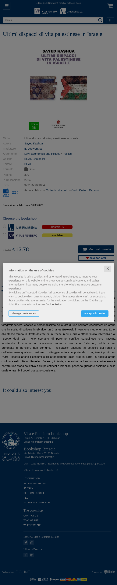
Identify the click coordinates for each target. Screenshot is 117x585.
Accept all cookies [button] (94, 313)
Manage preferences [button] (24, 313)
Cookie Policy (53, 304)
